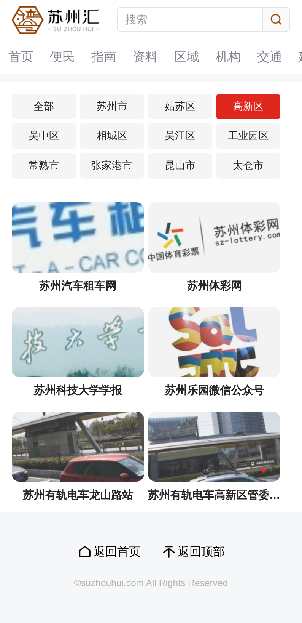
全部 (43, 106)
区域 (186, 57)
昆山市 (180, 165)
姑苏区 (180, 106)
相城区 (112, 135)
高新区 (248, 106)
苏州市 (112, 106)
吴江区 (180, 135)
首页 (20, 57)
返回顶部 (201, 551)
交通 (269, 57)
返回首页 (117, 551)
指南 (103, 57)
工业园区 (248, 135)
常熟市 (44, 165)
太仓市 (248, 165)
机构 (228, 57)
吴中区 (44, 135)
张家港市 (111, 165)
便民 (62, 57)
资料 (145, 57)
